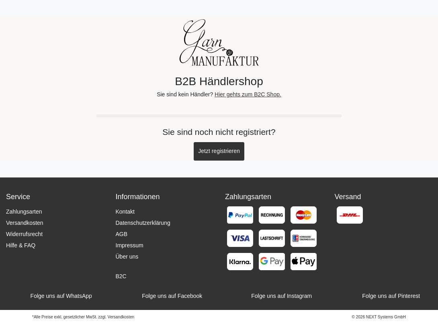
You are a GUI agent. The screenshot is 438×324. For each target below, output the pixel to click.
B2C (121, 276)
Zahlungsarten (24, 211)
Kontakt (125, 211)
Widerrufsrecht (24, 234)
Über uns (127, 256)
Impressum (129, 245)
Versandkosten (24, 223)
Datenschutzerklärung (143, 223)
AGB (122, 234)
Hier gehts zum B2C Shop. (248, 94)
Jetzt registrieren (218, 151)
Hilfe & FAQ (20, 245)
